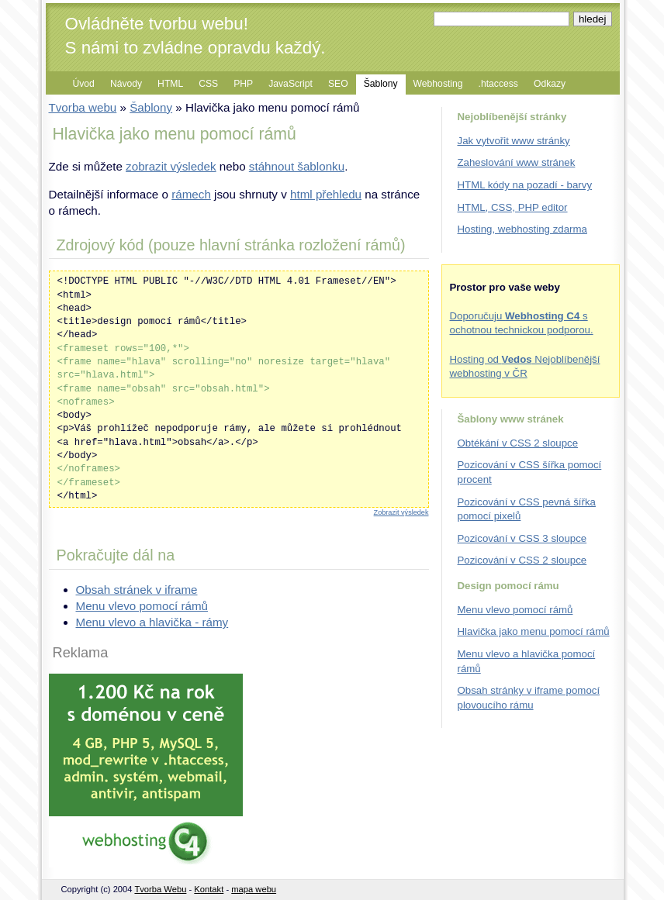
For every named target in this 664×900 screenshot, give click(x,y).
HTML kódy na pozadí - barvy (525, 185)
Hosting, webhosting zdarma (522, 229)
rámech (191, 194)
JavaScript (290, 83)
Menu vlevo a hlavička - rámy (152, 622)
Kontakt (208, 889)
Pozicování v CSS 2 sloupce (522, 560)
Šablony (381, 83)
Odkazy (549, 83)
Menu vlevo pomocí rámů (142, 605)
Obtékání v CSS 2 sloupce (518, 443)
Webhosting (438, 83)
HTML (170, 83)
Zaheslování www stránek (517, 162)
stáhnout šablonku (296, 166)
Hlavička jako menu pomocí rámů (534, 631)
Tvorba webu (83, 107)
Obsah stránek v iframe (137, 589)
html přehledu (325, 194)
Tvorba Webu (160, 889)
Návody (126, 83)
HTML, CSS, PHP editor (513, 207)
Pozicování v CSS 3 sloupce (522, 538)
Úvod (84, 83)
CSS (208, 83)
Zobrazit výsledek (401, 512)
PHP (243, 83)
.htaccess (498, 83)
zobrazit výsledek (171, 166)
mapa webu (253, 889)
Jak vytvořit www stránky (514, 141)
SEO (338, 83)
